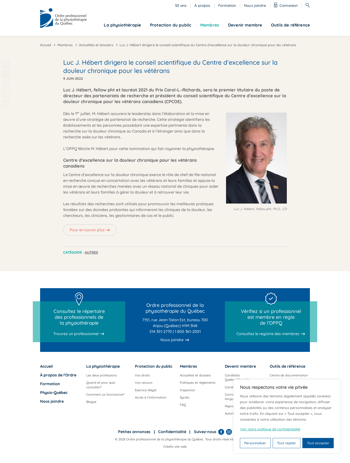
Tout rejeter (286, 443)
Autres (91, 252)
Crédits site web (175, 446)
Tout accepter (318, 443)
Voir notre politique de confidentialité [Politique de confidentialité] (270, 429)
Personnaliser (255, 443)
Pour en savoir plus (87, 229)
